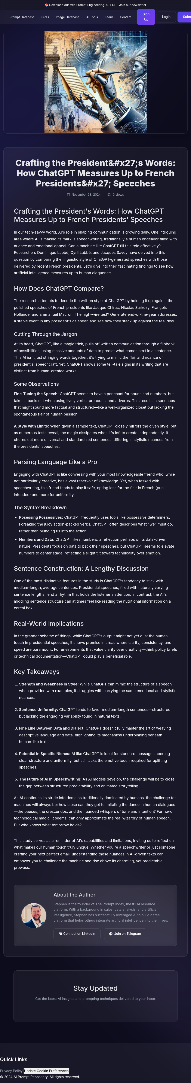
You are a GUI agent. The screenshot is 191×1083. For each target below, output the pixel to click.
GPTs (45, 17)
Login (166, 17)
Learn (109, 17)
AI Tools (92, 17)
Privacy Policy (11, 1071)
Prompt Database (22, 17)
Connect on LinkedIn (77, 934)
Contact (125, 17)
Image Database (67, 17)
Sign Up (146, 16)
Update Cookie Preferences (46, 1071)
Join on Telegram (125, 934)
